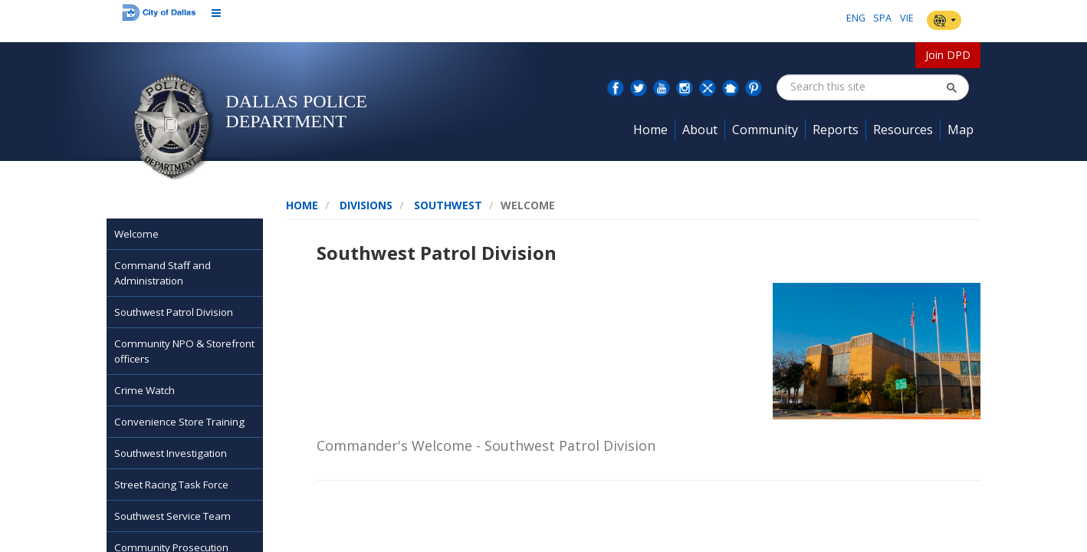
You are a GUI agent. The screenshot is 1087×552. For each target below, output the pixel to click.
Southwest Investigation (170, 453)
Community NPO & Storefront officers (184, 351)
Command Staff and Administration (162, 273)
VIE (907, 18)
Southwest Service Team (172, 516)
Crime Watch (144, 390)
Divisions (366, 205)
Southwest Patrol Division (173, 312)
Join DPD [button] (947, 55)
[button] (951, 87)
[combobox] (867, 87)
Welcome (136, 234)
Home (302, 205)
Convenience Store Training (179, 422)
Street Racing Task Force (171, 484)
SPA (882, 18)
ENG (855, 18)
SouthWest (448, 205)
